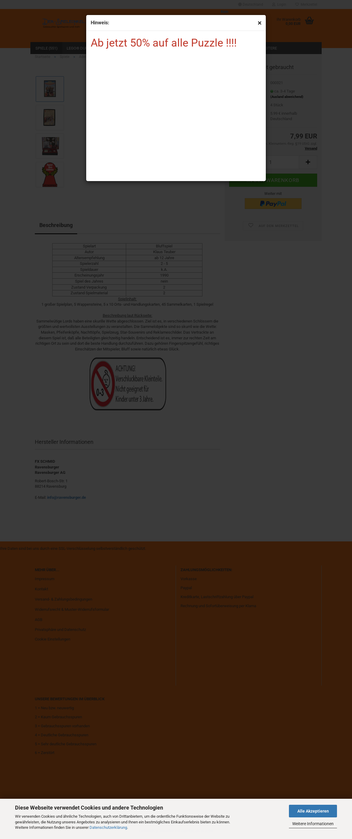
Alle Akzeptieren (313, 811)
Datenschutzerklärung (108, 827)
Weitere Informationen (313, 823)
